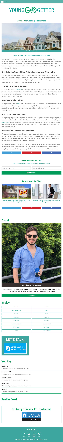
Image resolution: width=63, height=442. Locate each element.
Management (16, 320)
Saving (16, 330)
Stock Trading (47, 330)
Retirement (47, 327)
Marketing (47, 320)
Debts (46, 310)
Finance (16, 313)
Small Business (47, 324)
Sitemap (46, 439)
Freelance (16, 317)
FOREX (46, 313)
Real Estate (41, 21)
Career (47, 307)
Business (16, 307)
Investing (30, 21)
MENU (8, 2)
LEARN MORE (31, 295)
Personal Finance (16, 324)
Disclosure (40, 439)
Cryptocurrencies (16, 310)
